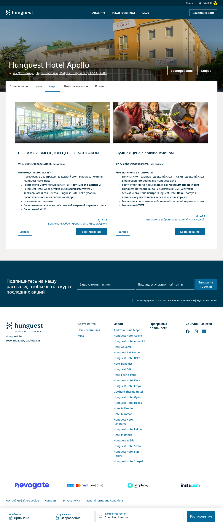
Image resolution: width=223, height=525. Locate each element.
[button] (50, 516)
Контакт (100, 86)
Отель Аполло (18, 86)
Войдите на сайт (203, 13)
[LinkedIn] (204, 331)
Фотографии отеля (76, 86)
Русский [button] (207, 2)
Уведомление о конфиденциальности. (194, 300)
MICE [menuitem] (145, 12)
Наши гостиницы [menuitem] (123, 12)
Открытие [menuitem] (98, 12)
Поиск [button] (189, 3)
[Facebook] (187, 331)
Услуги (52, 86)
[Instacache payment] (190, 485)
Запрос (205, 71)
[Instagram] (196, 331)
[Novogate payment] (32, 485)
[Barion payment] (85, 485)
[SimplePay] (138, 485)
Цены (38, 86)
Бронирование (182, 71)
